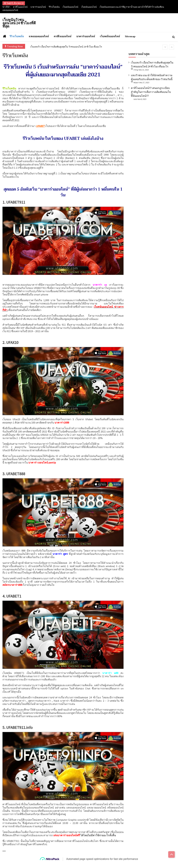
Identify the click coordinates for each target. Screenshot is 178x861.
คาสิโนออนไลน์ (20, 7)
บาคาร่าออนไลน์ (38, 7)
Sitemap (130, 36)
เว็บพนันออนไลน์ (89, 7)
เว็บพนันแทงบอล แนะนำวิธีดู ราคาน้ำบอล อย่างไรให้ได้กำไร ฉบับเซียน (132, 7)
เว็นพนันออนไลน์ (70, 7)
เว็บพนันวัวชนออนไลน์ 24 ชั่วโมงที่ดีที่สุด (19, 23)
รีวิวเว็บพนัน (54, 7)
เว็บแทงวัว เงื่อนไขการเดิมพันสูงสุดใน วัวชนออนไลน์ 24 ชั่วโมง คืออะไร (70, 46)
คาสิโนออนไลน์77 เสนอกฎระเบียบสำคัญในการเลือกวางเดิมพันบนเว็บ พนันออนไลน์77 (151, 91)
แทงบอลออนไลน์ (10, 10)
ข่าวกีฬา (6, 7)
